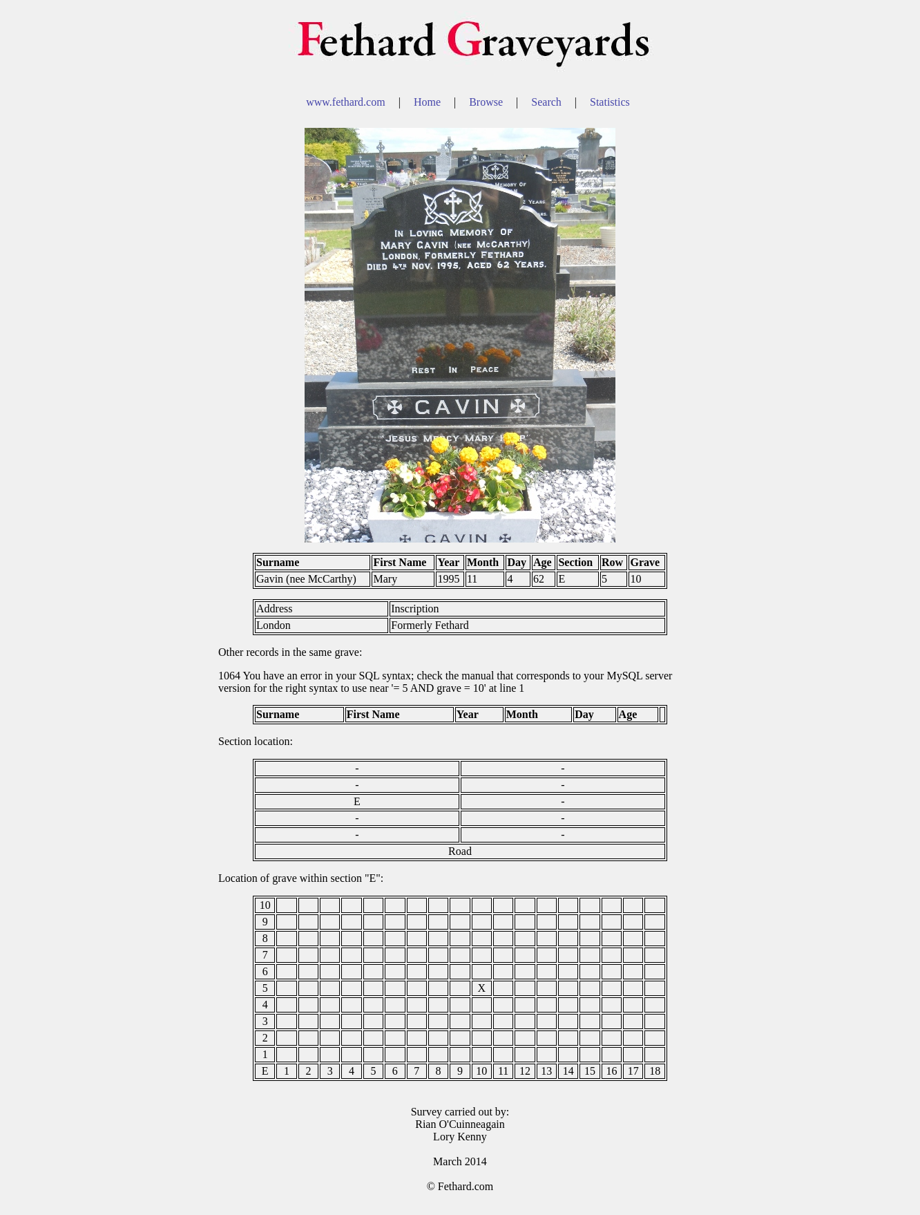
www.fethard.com (346, 102)
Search (547, 102)
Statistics (610, 102)
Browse (487, 102)
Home (428, 102)
